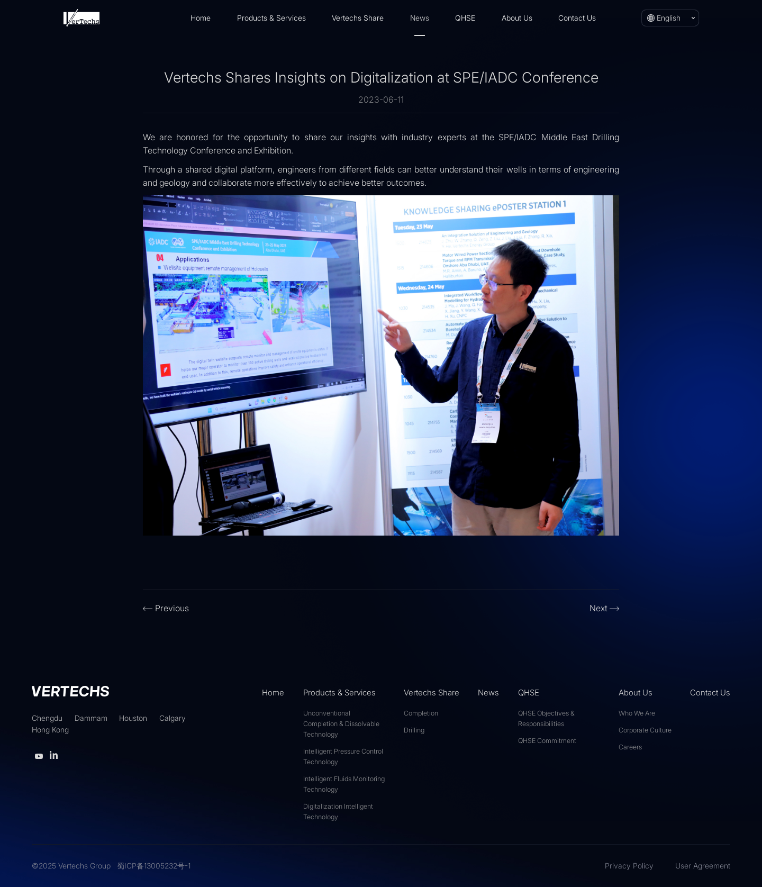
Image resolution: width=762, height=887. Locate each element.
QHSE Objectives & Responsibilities (546, 718)
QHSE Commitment (547, 741)
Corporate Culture (645, 730)
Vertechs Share (358, 17)
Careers (630, 747)
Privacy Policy (629, 865)
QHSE (465, 17)
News (419, 17)
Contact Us (577, 17)
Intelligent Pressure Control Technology (343, 756)
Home (200, 17)
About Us (517, 17)
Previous (172, 608)
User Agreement (702, 865)
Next (598, 608)
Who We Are (637, 713)
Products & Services (271, 17)
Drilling (414, 730)
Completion (421, 713)
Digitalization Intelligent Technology (338, 811)
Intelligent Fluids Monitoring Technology (344, 784)
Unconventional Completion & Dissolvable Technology (341, 723)
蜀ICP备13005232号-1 (153, 865)
